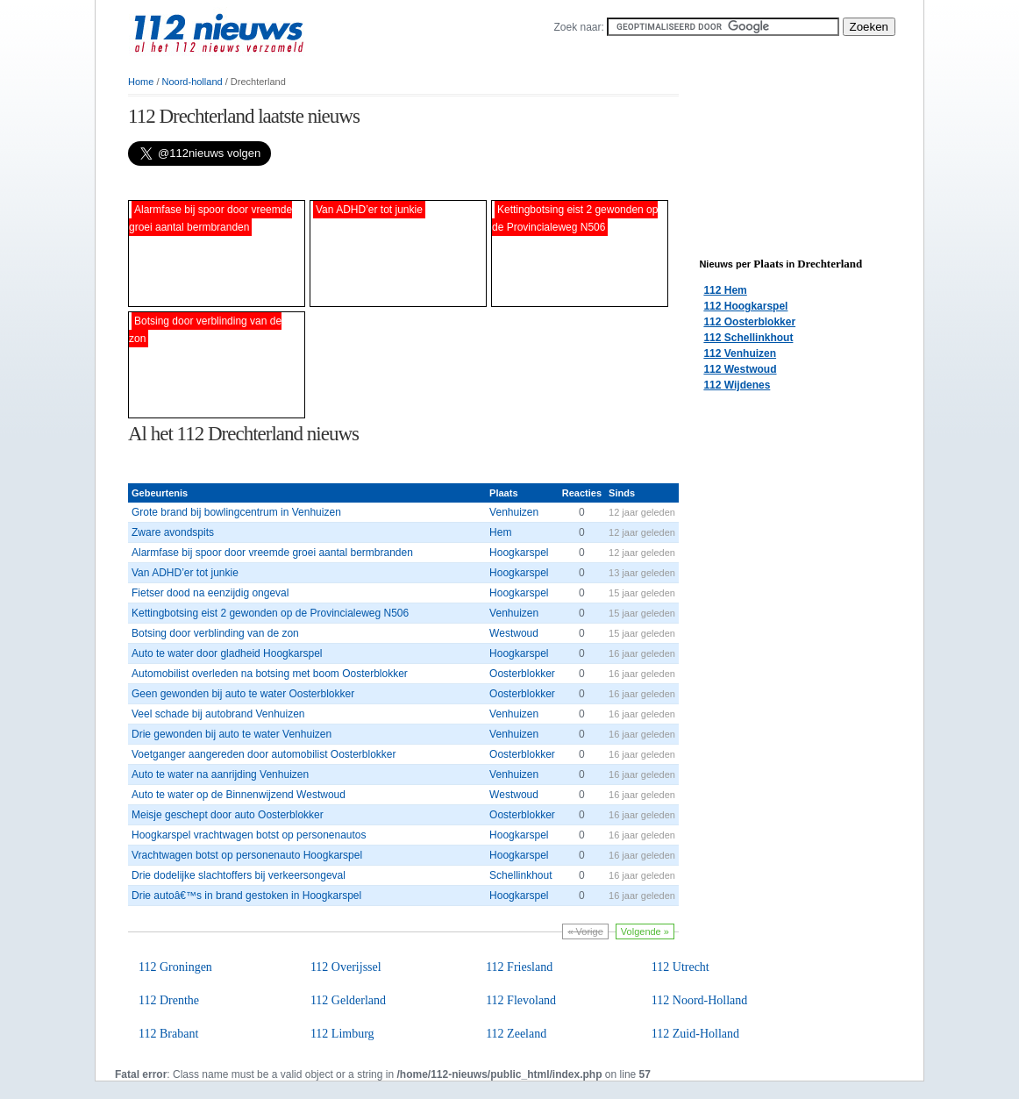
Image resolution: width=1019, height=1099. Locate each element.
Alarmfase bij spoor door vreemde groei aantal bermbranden (272, 552)
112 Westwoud (739, 369)
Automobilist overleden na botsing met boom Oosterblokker (270, 673)
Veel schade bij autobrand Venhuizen (218, 714)
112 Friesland (519, 967)
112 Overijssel (345, 967)
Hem (500, 532)
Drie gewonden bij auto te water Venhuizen (231, 734)
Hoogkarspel (518, 552)
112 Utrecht (680, 967)
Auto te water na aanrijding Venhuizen (220, 774)
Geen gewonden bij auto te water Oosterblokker (243, 694)
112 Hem (724, 290)
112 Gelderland (348, 1000)
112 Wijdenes (736, 385)
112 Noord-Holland (700, 1000)
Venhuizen (513, 512)
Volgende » (645, 931)
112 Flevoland (521, 1000)
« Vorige (584, 931)
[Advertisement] (333, 182)
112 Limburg (342, 1033)
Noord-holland (192, 81)
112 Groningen (175, 967)
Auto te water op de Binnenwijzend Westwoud (239, 795)
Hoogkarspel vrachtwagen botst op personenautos (249, 835)
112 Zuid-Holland (695, 1033)
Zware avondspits (173, 532)
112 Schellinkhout (748, 338)
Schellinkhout (520, 875)
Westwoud (513, 633)
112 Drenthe (169, 1000)
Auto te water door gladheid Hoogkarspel (227, 653)
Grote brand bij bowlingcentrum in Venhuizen (236, 512)
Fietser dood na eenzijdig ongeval (210, 593)
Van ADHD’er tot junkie (185, 573)
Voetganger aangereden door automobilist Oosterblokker (264, 754)
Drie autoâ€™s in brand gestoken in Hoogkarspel (246, 895)
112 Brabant (168, 1033)
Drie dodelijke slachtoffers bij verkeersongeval (239, 875)
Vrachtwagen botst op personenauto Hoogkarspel (247, 855)
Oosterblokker (522, 673)
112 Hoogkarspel (745, 306)
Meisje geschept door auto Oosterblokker (228, 815)
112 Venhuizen (739, 353)
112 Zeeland (516, 1033)
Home (140, 81)
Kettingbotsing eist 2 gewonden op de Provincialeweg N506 (270, 613)
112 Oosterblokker (749, 322)
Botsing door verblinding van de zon (215, 633)
